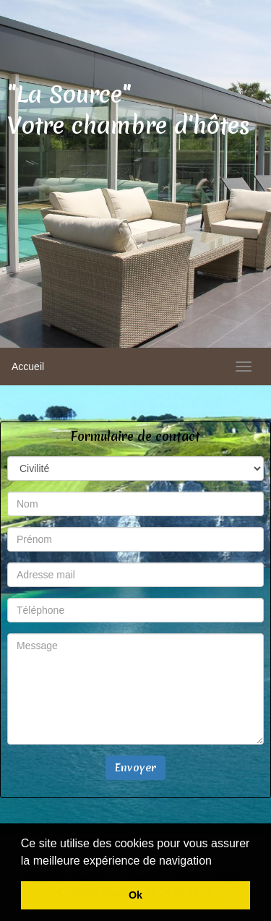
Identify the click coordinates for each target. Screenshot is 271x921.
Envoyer (135, 768)
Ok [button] (135, 895)
